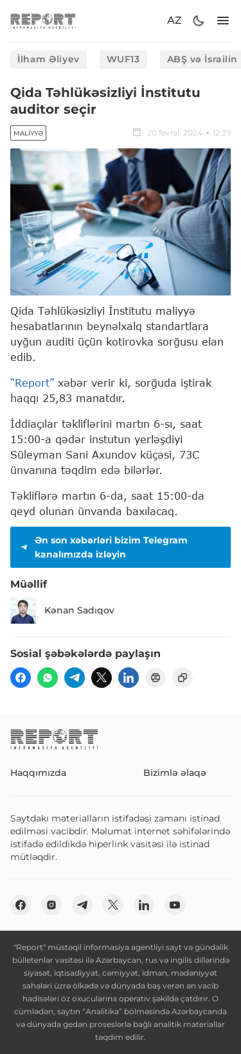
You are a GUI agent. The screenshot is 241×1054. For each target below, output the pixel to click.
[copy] (182, 677)
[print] (155, 677)
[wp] (47, 677)
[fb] (20, 677)
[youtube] (175, 905)
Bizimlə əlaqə (174, 772)
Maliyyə (28, 133)
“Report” (32, 382)
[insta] (51, 905)
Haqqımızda (38, 772)
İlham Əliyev (48, 59)
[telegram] (74, 677)
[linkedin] (128, 677)
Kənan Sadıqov (62, 611)
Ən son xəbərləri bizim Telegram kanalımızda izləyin (103, 547)
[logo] (43, 21)
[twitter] (101, 677)
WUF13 (123, 59)
